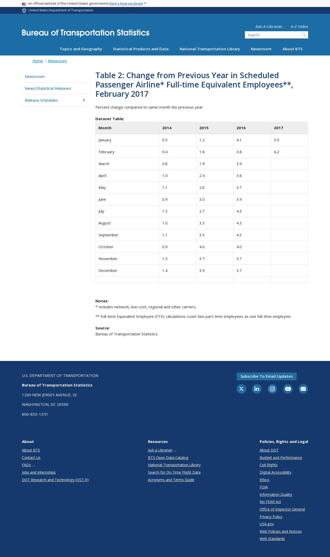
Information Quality (276, 494)
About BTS (292, 48)
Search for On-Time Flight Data (174, 472)
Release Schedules (55, 100)
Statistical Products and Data (141, 48)
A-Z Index (299, 26)
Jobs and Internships (39, 472)
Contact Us (31, 457)
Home (37, 60)
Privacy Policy (271, 516)
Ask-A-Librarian (271, 26)
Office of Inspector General (282, 509)
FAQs (29, 464)
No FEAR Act (270, 501)
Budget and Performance (281, 457)
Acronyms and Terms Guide (171, 479)
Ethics (264, 479)
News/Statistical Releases (48, 88)
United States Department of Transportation (61, 10)
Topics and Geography (81, 48)
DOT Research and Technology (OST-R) (55, 479)
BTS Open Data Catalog (168, 457)
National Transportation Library (210, 48)
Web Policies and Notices (281, 531)
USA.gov (267, 523)
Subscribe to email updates (267, 376)
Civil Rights (269, 464)
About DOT (269, 450)
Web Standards (272, 538)
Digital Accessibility (275, 472)
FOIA (264, 487)
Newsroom (261, 48)
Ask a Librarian (162, 450)
